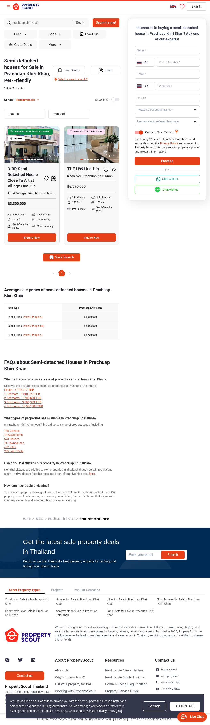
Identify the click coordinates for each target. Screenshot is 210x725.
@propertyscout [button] (170, 676)
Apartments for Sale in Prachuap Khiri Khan (76, 613)
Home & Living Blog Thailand (126, 684)
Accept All (184, 706)
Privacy (120, 719)
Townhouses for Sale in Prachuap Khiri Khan (179, 601)
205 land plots (13, 451)
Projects (57, 590)
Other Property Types (24, 590)
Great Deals (20, 44)
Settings (154, 706)
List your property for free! (73, 684)
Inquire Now (32, 237)
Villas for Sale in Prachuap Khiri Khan (127, 601)
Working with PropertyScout (75, 691)
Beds (55, 34)
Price (20, 34)
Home (27, 519)
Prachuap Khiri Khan (61, 519)
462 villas (10, 447)
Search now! (106, 22)
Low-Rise (89, 34)
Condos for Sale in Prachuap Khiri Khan (26, 601)
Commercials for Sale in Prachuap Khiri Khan (26, 613)
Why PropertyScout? (70, 677)
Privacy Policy (169, 143)
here (92, 474)
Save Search (69, 70)
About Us (61, 670)
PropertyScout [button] (169, 669)
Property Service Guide (122, 691)
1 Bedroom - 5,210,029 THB (22, 394)
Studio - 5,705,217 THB (19, 390)
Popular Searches (87, 590)
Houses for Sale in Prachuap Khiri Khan (77, 601)
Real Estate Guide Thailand (125, 677)
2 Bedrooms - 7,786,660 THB (22, 398)
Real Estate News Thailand (125, 670)
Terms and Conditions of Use (150, 719)
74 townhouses (14, 443)
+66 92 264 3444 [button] (170, 682)
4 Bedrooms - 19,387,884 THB (23, 406)
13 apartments (13, 435)
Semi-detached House (94, 519)
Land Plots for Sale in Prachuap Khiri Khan (130, 613)
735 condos (12, 431)
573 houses (11, 439)
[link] (119, 711)
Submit (173, 555)
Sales (39, 519)
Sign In (196, 6)
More (55, 45)
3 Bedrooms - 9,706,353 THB (22, 402)
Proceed (167, 161)
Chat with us (167, 179)
